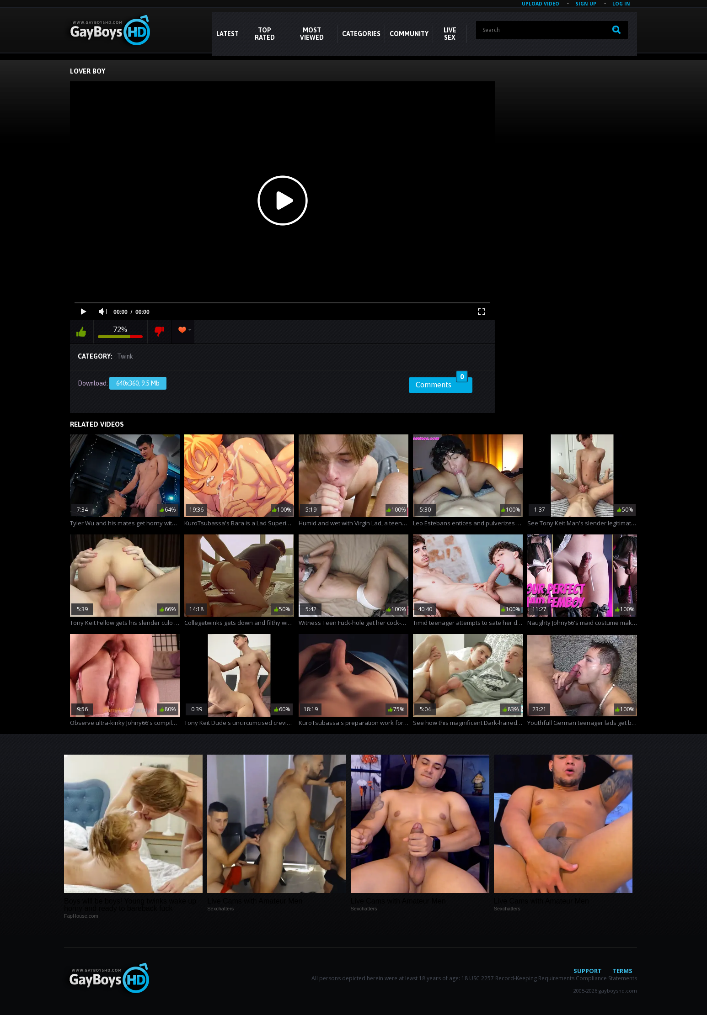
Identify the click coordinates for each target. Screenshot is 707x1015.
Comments (442, 383)
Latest (227, 33)
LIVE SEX (450, 33)
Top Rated (265, 33)
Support (587, 971)
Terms (622, 971)
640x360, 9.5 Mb (138, 383)
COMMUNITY (409, 33)
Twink (125, 356)
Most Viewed (312, 33)
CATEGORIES (361, 33)
